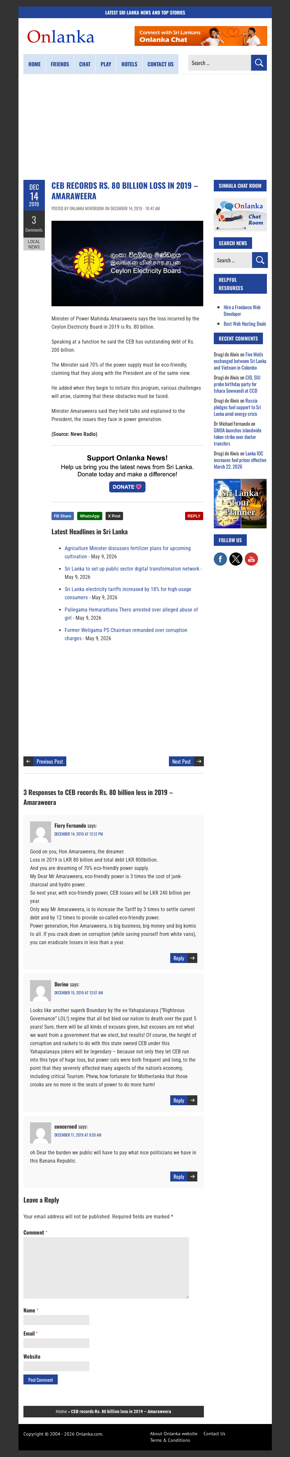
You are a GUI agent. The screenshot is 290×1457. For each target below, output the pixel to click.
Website (32, 1356)
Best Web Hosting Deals (245, 323)
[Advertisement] (145, 127)
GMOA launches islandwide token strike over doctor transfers (237, 436)
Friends (60, 64)
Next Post (181, 761)
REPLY (194, 516)
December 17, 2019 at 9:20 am (77, 1135)
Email (30, 1333)
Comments (34, 229)
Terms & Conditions (170, 1440)
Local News (34, 243)
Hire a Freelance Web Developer (242, 310)
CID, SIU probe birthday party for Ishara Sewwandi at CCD (237, 384)
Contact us (160, 64)
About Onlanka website (173, 1434)
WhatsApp (89, 516)
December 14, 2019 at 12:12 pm (78, 834)
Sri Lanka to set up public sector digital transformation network (132, 569)
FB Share (63, 516)
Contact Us (214, 1434)
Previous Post (50, 761)
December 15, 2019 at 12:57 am (78, 992)
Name (30, 1310)
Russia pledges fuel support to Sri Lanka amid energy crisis (237, 407)
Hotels (129, 64)
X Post (114, 516)
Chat (84, 64)
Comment (35, 1232)
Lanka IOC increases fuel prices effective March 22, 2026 (240, 459)
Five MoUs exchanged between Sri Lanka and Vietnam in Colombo (240, 360)
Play (106, 64)
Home (34, 64)
